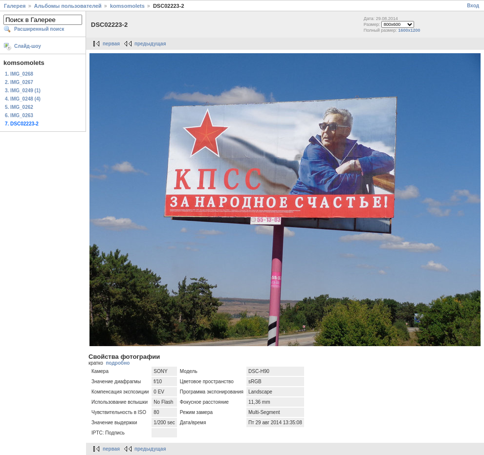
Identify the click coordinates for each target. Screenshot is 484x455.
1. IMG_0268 (19, 74)
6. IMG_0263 (19, 115)
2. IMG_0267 (19, 82)
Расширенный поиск (39, 29)
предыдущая (150, 43)
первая (111, 43)
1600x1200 (409, 30)
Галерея (14, 6)
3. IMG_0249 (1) (23, 90)
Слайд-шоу (27, 46)
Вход (473, 5)
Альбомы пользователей (68, 6)
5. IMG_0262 (19, 107)
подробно (118, 363)
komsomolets (127, 6)
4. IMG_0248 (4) (23, 99)
